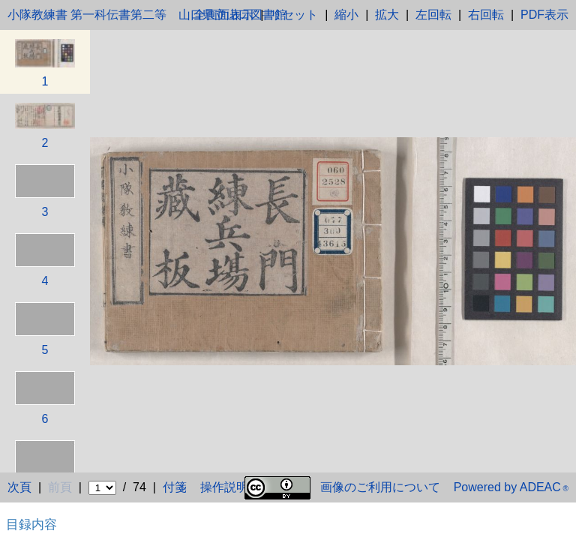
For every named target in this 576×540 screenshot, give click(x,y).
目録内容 (31, 524)
